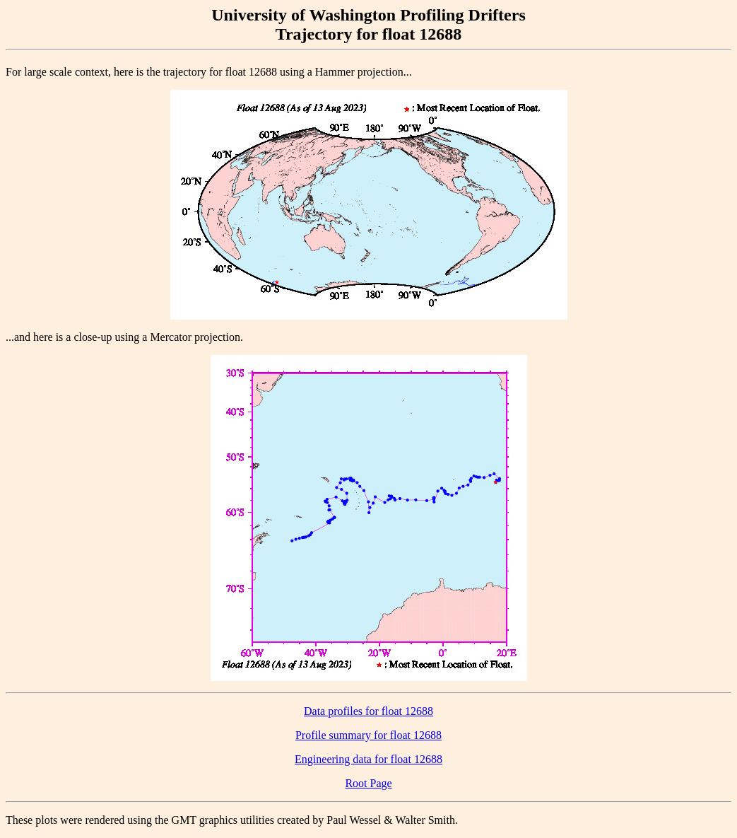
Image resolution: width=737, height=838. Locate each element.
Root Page (368, 783)
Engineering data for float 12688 (368, 759)
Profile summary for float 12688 (368, 735)
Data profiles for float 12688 (368, 711)
